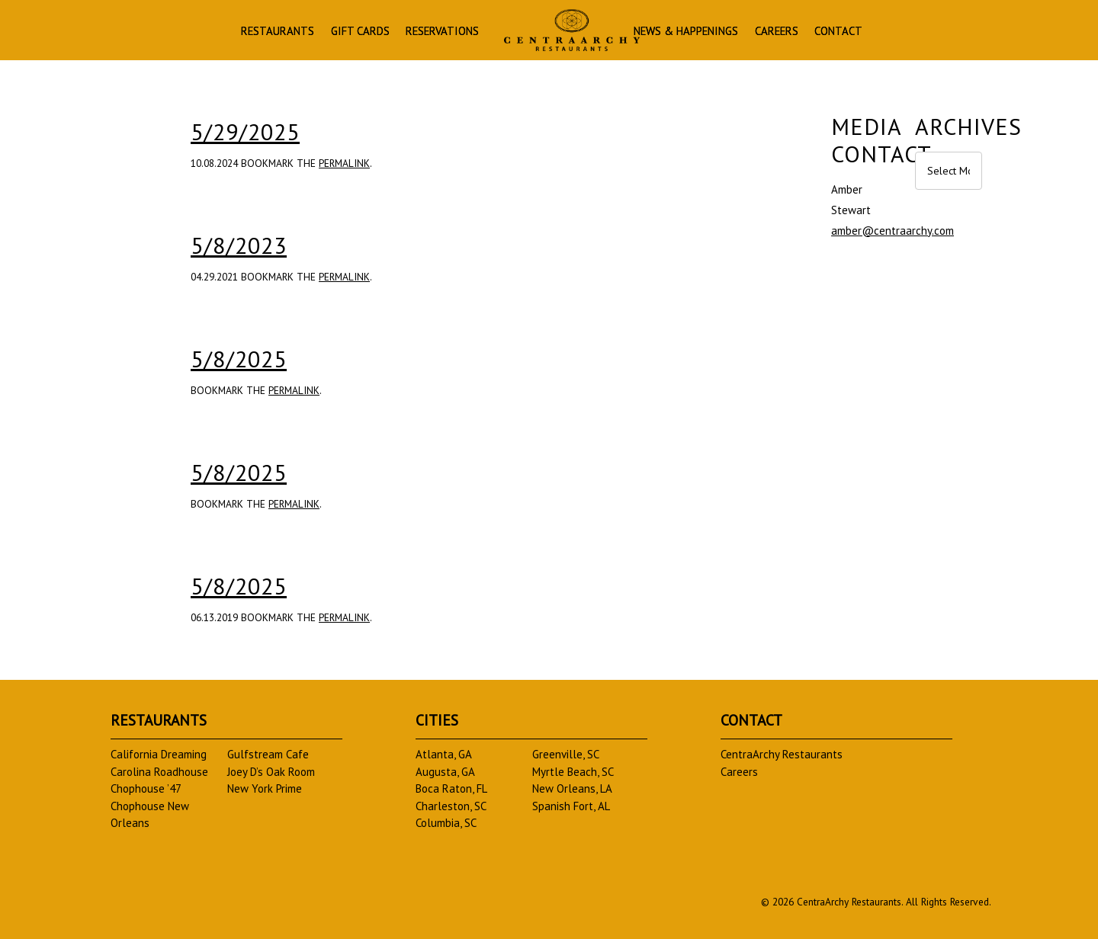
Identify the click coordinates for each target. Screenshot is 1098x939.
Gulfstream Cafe (268, 754)
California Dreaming (159, 754)
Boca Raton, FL (451, 788)
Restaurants (277, 32)
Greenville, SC (565, 754)
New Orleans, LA (572, 788)
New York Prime (264, 788)
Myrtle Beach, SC (573, 771)
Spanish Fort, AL (571, 806)
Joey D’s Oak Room (271, 771)
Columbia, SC (446, 823)
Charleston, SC (451, 806)
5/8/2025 (239, 358)
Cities (437, 719)
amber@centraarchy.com (892, 230)
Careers (776, 32)
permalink (344, 163)
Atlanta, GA (444, 754)
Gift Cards (360, 32)
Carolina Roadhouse (159, 771)
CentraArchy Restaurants (782, 754)
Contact (838, 32)
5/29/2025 (245, 131)
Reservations (442, 32)
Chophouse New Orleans (150, 815)
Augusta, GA (445, 771)
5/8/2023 (239, 245)
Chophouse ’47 (146, 788)
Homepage (572, 30)
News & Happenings (686, 32)
